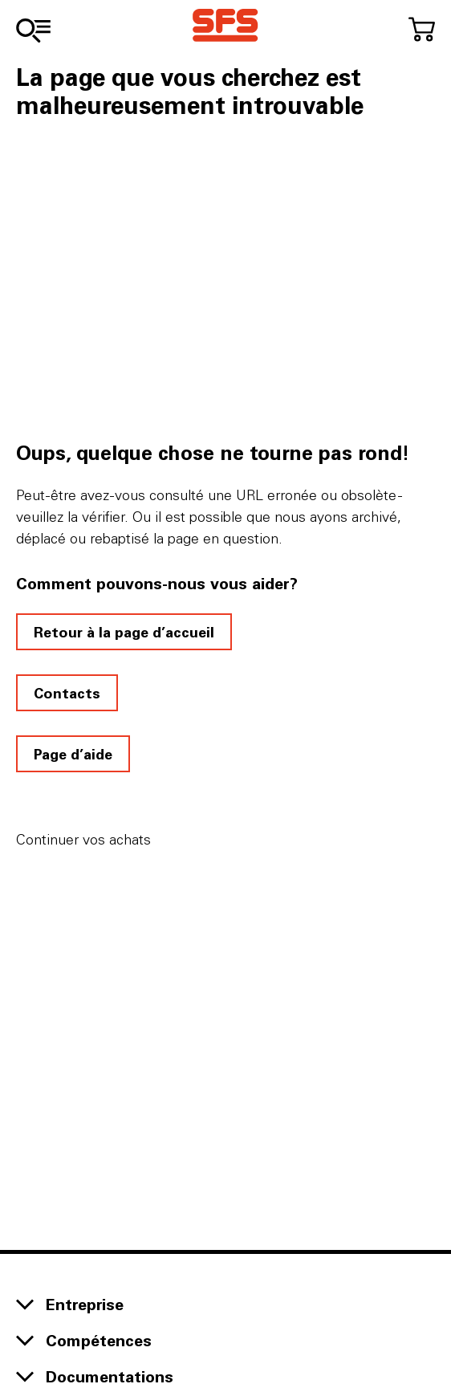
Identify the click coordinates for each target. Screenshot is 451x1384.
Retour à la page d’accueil (124, 631)
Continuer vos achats (83, 839)
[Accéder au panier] (421, 29)
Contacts (67, 692)
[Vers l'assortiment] (33, 30)
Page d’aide (73, 753)
